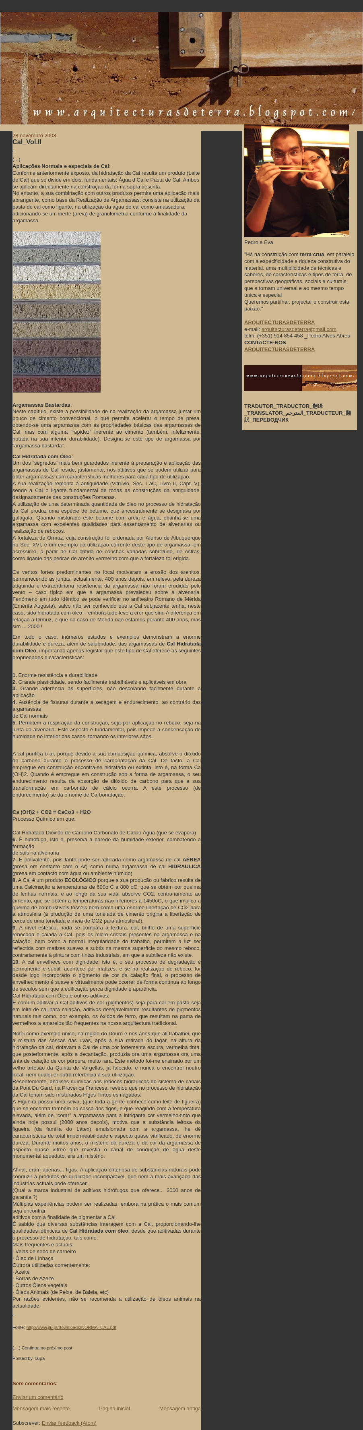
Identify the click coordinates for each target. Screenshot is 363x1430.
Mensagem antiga (180, 1408)
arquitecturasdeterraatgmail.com (299, 329)
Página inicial (114, 1408)
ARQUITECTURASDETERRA (279, 349)
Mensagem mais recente (41, 1408)
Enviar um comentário (37, 1397)
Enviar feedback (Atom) (69, 1423)
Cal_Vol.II (26, 141)
